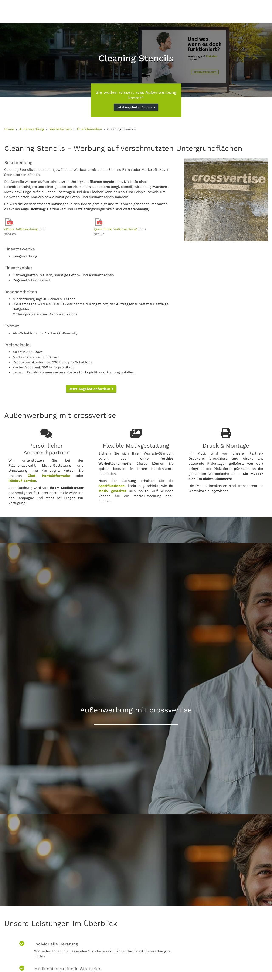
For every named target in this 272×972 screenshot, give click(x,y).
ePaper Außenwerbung (20, 229)
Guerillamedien (89, 129)
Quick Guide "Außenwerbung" (115, 229)
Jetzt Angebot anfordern (135, 107)
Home (9, 129)
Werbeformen (60, 129)
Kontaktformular (56, 476)
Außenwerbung (31, 129)
